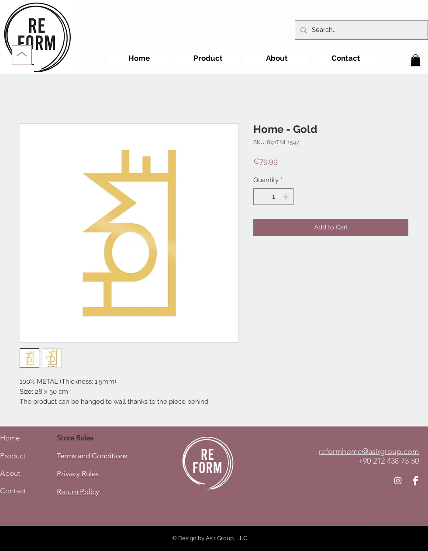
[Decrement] (260, 197)
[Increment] (287, 197)
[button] (416, 60)
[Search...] (360, 30)
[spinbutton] (273, 197)
